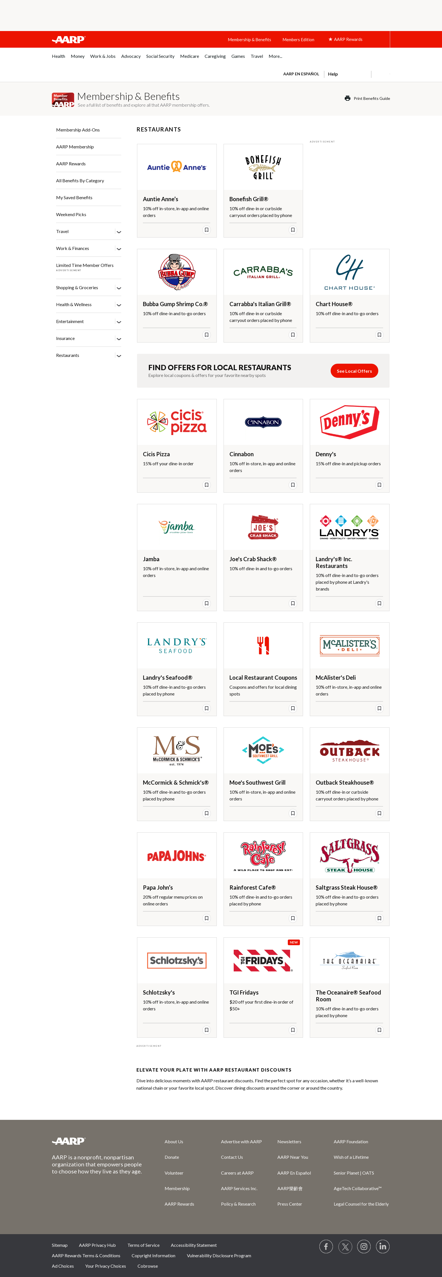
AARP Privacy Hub (97, 1245)
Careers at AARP (237, 1172)
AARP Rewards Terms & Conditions (86, 1255)
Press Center (289, 1203)
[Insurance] (119, 338)
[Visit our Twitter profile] (345, 1247)
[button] (381, 74)
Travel (62, 231)
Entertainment (70, 321)
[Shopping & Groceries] (119, 287)
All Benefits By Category (80, 180)
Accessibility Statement (194, 1245)
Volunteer (174, 1172)
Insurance (65, 338)
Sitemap (60, 1245)
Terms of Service (143, 1245)
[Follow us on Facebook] (326, 1247)
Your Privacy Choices (105, 1266)
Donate (172, 1157)
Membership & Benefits (249, 39)
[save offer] (206, 229)
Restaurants (67, 355)
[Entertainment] (119, 321)
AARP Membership (75, 146)
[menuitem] (58, 59)
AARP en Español (301, 73)
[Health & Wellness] (119, 304)
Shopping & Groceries (77, 287)
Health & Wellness (74, 304)
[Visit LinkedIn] (383, 1247)
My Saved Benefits (74, 197)
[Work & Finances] (119, 248)
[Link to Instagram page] (364, 1247)
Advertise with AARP (241, 1141)
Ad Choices (63, 1266)
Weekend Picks (71, 214)
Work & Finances (72, 248)
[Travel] (119, 231)
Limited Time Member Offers (85, 265)
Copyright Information (153, 1255)
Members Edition (298, 39)
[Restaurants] (119, 355)
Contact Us (232, 1157)
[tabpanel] (334, 73)
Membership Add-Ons (78, 129)
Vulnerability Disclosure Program (219, 1255)
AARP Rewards (71, 163)
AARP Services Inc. (239, 1188)
